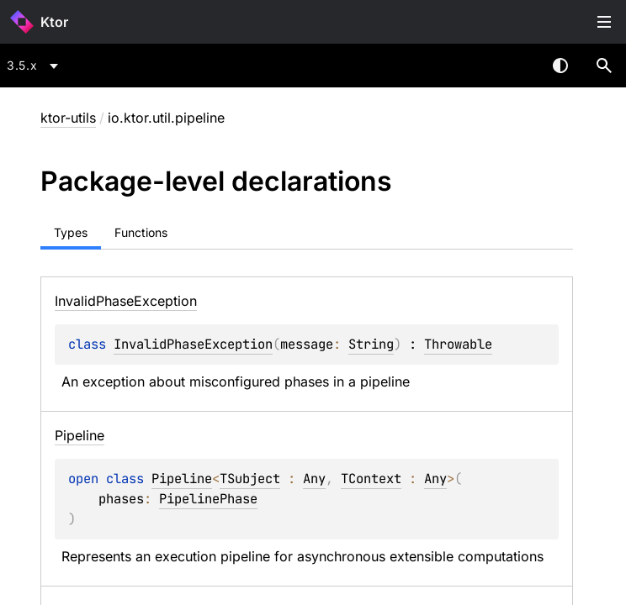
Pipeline (181, 478)
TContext (371, 478)
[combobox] (35, 65)
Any (314, 478)
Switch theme (560, 65)
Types (71, 232)
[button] (604, 65)
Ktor (54, 21)
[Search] (604, 65)
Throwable (458, 344)
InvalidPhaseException (193, 344)
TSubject (250, 478)
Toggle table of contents (604, 22)
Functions (140, 232)
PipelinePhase (208, 499)
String (371, 344)
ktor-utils (68, 117)
